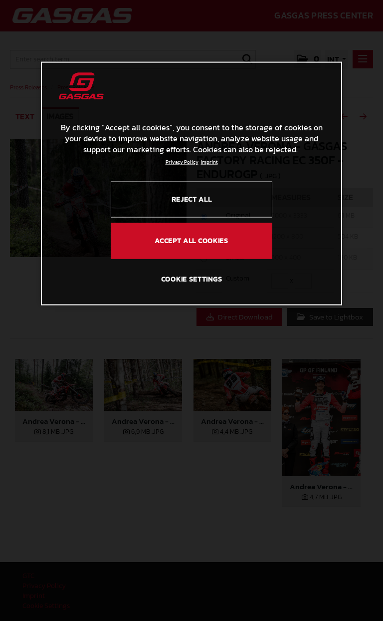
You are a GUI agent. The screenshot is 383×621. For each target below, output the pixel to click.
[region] (191, 183)
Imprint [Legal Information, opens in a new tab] (209, 161)
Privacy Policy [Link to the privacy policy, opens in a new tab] (182, 161)
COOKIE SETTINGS (191, 279)
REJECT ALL (192, 199)
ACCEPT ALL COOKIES (191, 241)
